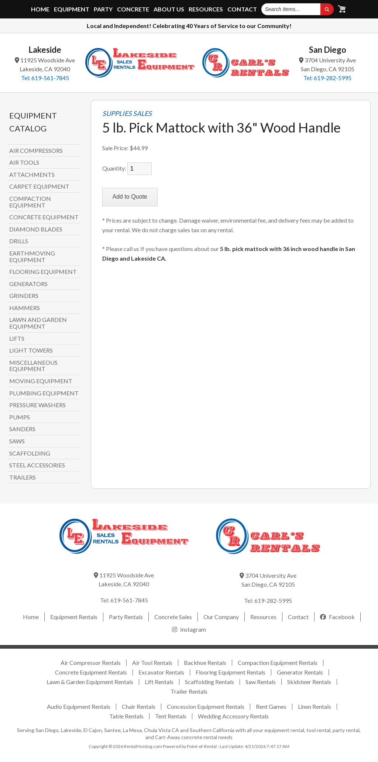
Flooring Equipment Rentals (230, 672)
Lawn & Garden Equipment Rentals (90, 681)
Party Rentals (126, 616)
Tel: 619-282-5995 (327, 77)
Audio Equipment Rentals (78, 706)
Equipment (71, 9)
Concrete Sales (173, 616)
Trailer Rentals (189, 691)
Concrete (133, 9)
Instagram (189, 629)
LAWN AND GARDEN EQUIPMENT (38, 322)
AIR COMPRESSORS (36, 150)
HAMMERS (24, 308)
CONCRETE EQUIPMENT (44, 217)
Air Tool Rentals (152, 662)
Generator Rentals (300, 672)
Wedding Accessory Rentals (233, 716)
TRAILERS (22, 477)
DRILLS (18, 241)
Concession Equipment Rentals (205, 706)
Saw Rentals (260, 681)
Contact (242, 9)
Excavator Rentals (161, 672)
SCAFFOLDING (29, 453)
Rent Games (271, 706)
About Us (169, 9)
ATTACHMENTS (32, 174)
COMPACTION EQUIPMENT (30, 201)
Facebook (337, 616)
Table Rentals (126, 716)
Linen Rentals (314, 706)
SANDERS (22, 429)
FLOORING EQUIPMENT (43, 271)
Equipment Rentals (73, 616)
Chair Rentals (138, 706)
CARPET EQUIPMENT (39, 186)
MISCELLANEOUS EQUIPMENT (33, 365)
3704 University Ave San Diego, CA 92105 (327, 64)
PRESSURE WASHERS (37, 405)
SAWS (17, 441)
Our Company (221, 616)
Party (103, 9)
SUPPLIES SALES (127, 113)
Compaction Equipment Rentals (277, 662)
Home (40, 9)
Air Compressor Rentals (91, 662)
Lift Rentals (159, 681)
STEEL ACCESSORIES (37, 465)
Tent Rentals (170, 716)
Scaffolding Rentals (209, 681)
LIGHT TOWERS (31, 350)
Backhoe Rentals (205, 662)
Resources (206, 9)
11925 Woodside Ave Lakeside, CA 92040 (45, 64)
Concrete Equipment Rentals (91, 672)
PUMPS (19, 417)
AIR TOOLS (24, 162)
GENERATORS (28, 284)
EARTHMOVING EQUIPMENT (32, 256)
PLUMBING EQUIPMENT (44, 393)
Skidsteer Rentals (309, 681)
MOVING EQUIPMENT (40, 381)
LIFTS (16, 338)
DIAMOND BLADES (35, 229)
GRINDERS (23, 295)
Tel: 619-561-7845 (45, 77)
